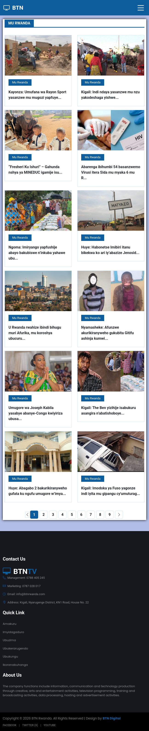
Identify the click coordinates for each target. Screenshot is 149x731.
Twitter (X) (30, 725)
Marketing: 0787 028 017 (21, 586)
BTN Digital (111, 718)
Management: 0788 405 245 (24, 577)
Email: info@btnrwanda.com (24, 594)
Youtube (50, 725)
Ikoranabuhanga (15, 665)
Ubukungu (10, 656)
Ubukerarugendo (15, 648)
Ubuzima (9, 640)
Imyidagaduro (13, 632)
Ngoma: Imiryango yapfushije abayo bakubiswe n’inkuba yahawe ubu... (37, 252)
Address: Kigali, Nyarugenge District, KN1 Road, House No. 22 (46, 602)
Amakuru (9, 624)
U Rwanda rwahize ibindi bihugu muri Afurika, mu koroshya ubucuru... (35, 333)
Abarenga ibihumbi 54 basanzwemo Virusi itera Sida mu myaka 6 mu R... (110, 172)
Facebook (10, 725)
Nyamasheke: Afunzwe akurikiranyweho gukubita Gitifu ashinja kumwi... (107, 333)
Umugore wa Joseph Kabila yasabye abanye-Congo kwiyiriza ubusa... (36, 413)
